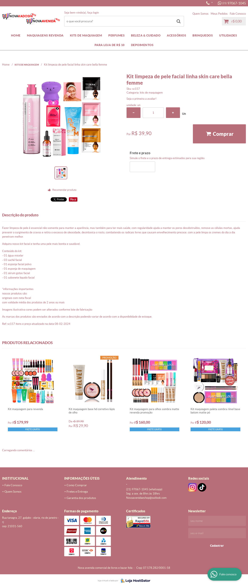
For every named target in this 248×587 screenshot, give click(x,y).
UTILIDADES (228, 35)
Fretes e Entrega (77, 491)
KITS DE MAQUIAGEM (86, 35)
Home (16, 35)
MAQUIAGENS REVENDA (45, 35)
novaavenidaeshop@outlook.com (146, 497)
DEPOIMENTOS (142, 45)
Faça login (93, 12)
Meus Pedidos (219, 13)
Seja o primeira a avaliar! (141, 98)
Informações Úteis (82, 478)
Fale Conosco (238, 13)
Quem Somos (200, 13)
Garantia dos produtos (81, 498)
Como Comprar (77, 485)
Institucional (15, 478)
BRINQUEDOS (202, 35)
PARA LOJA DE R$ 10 (110, 45)
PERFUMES (116, 35)
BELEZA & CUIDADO (145, 35)
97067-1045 (234, 3)
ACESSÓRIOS (176, 35)
